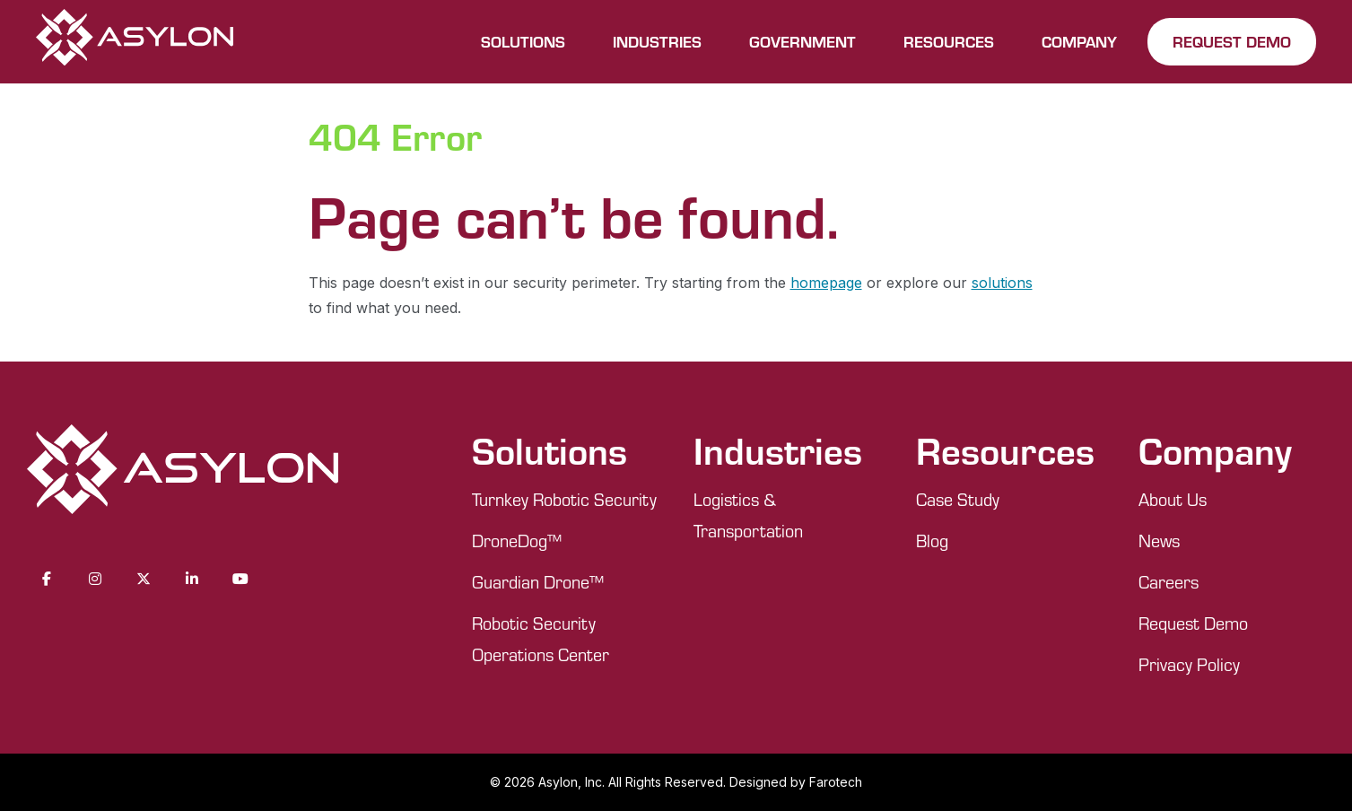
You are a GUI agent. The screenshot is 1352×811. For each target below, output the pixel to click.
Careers (1168, 582)
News (1159, 540)
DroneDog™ (517, 540)
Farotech (835, 781)
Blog (932, 540)
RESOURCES (948, 41)
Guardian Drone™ (538, 582)
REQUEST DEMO (1232, 41)
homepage (826, 283)
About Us (1172, 499)
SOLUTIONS (523, 41)
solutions (1002, 283)
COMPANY (1079, 41)
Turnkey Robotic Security (564, 499)
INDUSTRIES (657, 41)
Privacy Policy (1189, 664)
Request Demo (1193, 623)
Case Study (957, 499)
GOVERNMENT (802, 41)
